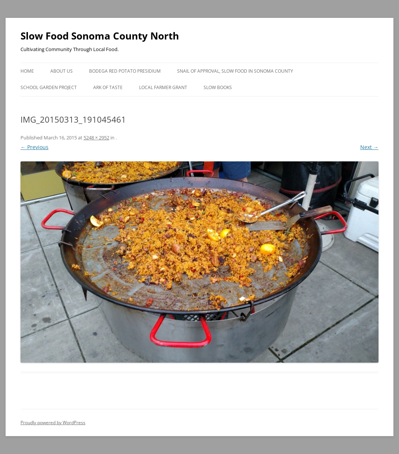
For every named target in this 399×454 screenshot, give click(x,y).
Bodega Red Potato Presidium (125, 71)
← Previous (34, 147)
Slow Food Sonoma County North (100, 35)
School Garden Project (49, 87)
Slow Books (218, 87)
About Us (61, 71)
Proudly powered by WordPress (53, 422)
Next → (369, 147)
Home (27, 71)
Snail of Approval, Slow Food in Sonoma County (235, 71)
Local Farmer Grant (163, 87)
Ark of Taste (108, 87)
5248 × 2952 (96, 137)
